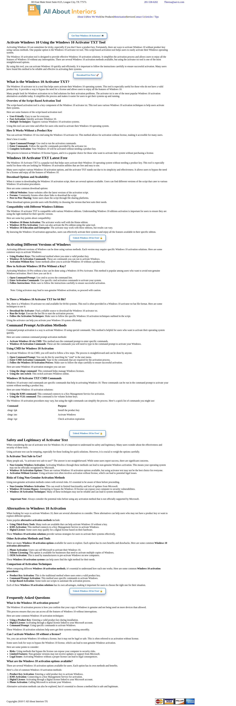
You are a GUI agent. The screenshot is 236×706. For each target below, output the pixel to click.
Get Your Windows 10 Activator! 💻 (87, 36)
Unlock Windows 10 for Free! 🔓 (87, 238)
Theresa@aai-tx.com (174, 2)
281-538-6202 (151, 2)
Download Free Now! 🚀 (88, 75)
